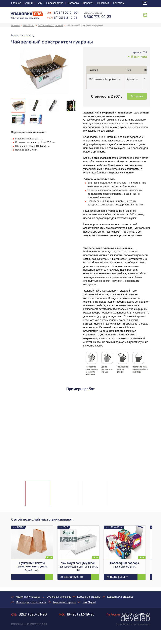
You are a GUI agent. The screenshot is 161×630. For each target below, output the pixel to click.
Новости (88, 2)
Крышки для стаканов (120, 596)
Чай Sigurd (28, 25)
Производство (54, 2)
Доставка (73, 2)
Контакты (118, 2)
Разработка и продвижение (133, 624)
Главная (16, 2)
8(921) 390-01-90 (66, 12)
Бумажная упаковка (58, 596)
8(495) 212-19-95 (65, 17)
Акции (29, 2)
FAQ (39, 2)
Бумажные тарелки (64, 602)
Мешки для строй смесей (31, 602)
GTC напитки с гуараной (50, 25)
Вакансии (103, 2)
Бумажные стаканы (88, 596)
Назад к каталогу (22, 35)
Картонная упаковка (28, 596)
